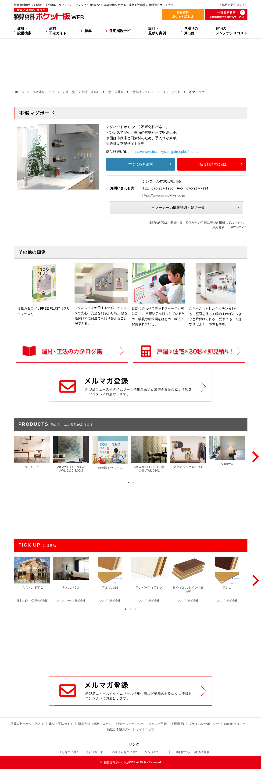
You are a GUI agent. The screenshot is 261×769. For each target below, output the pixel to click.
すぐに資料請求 (140, 164)
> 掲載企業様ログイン (233, 5)
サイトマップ (145, 729)
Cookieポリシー (235, 724)
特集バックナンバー (130, 724)
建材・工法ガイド (58, 30)
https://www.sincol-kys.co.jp (163, 195)
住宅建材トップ (43, 92)
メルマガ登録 (158, 724)
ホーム (19, 92)
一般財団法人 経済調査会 (191, 752)
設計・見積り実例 (157, 30)
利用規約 (178, 724)
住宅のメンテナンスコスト (231, 30)
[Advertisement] (131, 640)
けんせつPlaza (68, 752)
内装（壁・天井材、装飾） (81, 92)
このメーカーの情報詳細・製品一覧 (176, 208)
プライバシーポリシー (204, 724)
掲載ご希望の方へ (119, 729)
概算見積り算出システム (94, 724)
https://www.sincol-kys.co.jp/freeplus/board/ (165, 152)
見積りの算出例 (191, 30)
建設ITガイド (95, 752)
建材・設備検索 (24, 30)
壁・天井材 (116, 92)
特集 (88, 31)
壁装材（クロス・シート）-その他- (156, 92)
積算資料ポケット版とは (27, 724)
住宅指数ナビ (119, 31)
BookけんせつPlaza (124, 752)
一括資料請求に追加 (212, 164)
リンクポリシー (155, 752)
